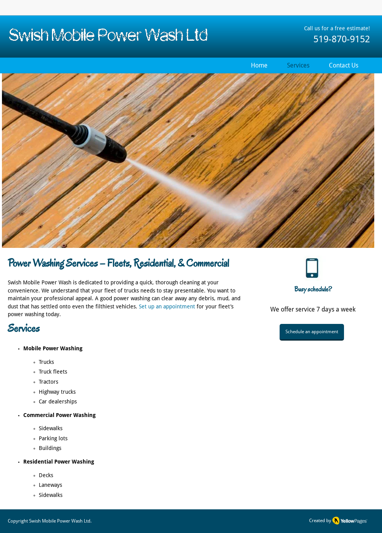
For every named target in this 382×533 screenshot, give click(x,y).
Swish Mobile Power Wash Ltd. (60, 521)
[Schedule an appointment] (312, 332)
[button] (188, 160)
